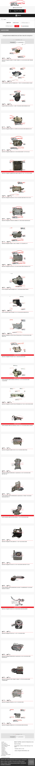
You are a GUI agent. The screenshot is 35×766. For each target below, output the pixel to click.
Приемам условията (31, 762)
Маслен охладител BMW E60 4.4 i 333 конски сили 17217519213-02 (16, 151)
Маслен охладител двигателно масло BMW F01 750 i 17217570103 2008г (17, 173)
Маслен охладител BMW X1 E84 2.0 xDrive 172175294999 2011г (15, 243)
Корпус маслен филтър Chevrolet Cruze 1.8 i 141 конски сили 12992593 (17, 425)
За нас (3, 742)
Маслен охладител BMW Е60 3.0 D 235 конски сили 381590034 (15, 725)
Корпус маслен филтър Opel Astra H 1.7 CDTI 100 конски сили (15, 517)
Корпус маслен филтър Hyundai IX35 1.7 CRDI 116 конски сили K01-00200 (17, 83)
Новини (3, 750)
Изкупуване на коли (6, 745)
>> (21, 39)
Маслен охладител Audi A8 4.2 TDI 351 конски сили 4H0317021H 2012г (16, 197)
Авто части (4, 743)
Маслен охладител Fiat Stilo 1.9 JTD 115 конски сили (13, 633)
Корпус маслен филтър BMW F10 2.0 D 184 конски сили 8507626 (15, 312)
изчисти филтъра (25, 26)
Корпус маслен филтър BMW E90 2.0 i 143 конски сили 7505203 (15, 289)
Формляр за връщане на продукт (5, 755)
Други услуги (4, 746)
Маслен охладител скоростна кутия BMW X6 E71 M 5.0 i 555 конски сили (17, 404)
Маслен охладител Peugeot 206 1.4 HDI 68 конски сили (13, 356)
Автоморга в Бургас (6, 757)
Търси (16, 26)
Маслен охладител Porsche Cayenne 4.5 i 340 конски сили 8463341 (16, 220)
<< (13, 39)
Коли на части (4, 744)
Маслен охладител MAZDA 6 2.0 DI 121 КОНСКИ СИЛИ (13, 702)
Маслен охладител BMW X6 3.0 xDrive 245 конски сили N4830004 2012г (17, 128)
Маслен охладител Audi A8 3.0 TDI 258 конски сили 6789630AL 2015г (16, 266)
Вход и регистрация (17, 7)
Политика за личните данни (14, 762)
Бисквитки (4, 751)
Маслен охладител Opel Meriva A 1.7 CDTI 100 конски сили (14, 541)
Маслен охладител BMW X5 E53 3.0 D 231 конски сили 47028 (14, 449)
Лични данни (4, 752)
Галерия (3, 747)
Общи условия (5, 753)
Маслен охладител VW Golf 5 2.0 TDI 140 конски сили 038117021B (16, 564)
